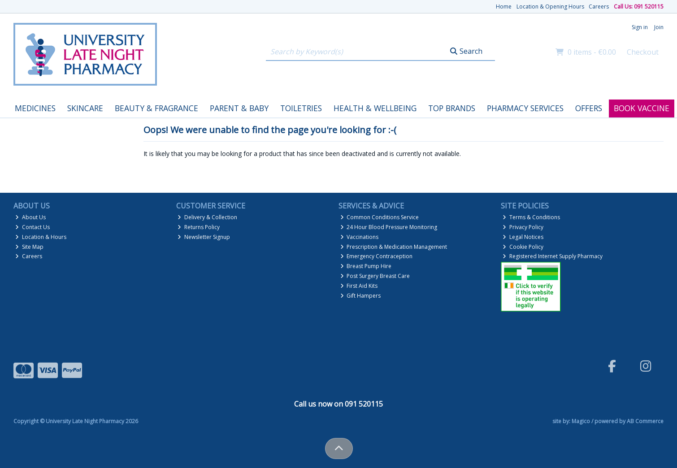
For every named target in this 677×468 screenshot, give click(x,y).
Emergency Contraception (376, 256)
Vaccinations (359, 237)
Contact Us (32, 227)
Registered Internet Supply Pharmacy (553, 256)
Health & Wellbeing (375, 108)
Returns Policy (199, 227)
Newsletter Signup (204, 237)
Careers (599, 6)
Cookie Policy (523, 247)
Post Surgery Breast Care (375, 276)
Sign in (640, 27)
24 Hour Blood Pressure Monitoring (389, 227)
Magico (581, 421)
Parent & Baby (239, 108)
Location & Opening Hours (550, 6)
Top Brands (451, 108)
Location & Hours (40, 237)
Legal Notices (523, 237)
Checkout (643, 52)
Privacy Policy (523, 227)
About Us (30, 217)
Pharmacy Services (525, 108)
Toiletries (301, 108)
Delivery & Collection (207, 217)
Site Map (29, 247)
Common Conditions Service (379, 217)
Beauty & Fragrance (156, 108)
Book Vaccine (641, 108)
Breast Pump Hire (366, 266)
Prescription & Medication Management (393, 247)
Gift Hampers (360, 295)
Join (659, 27)
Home (504, 6)
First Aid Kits (359, 286)
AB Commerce (645, 421)
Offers (588, 108)
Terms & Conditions (531, 217)
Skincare (85, 108)
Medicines (35, 108)
